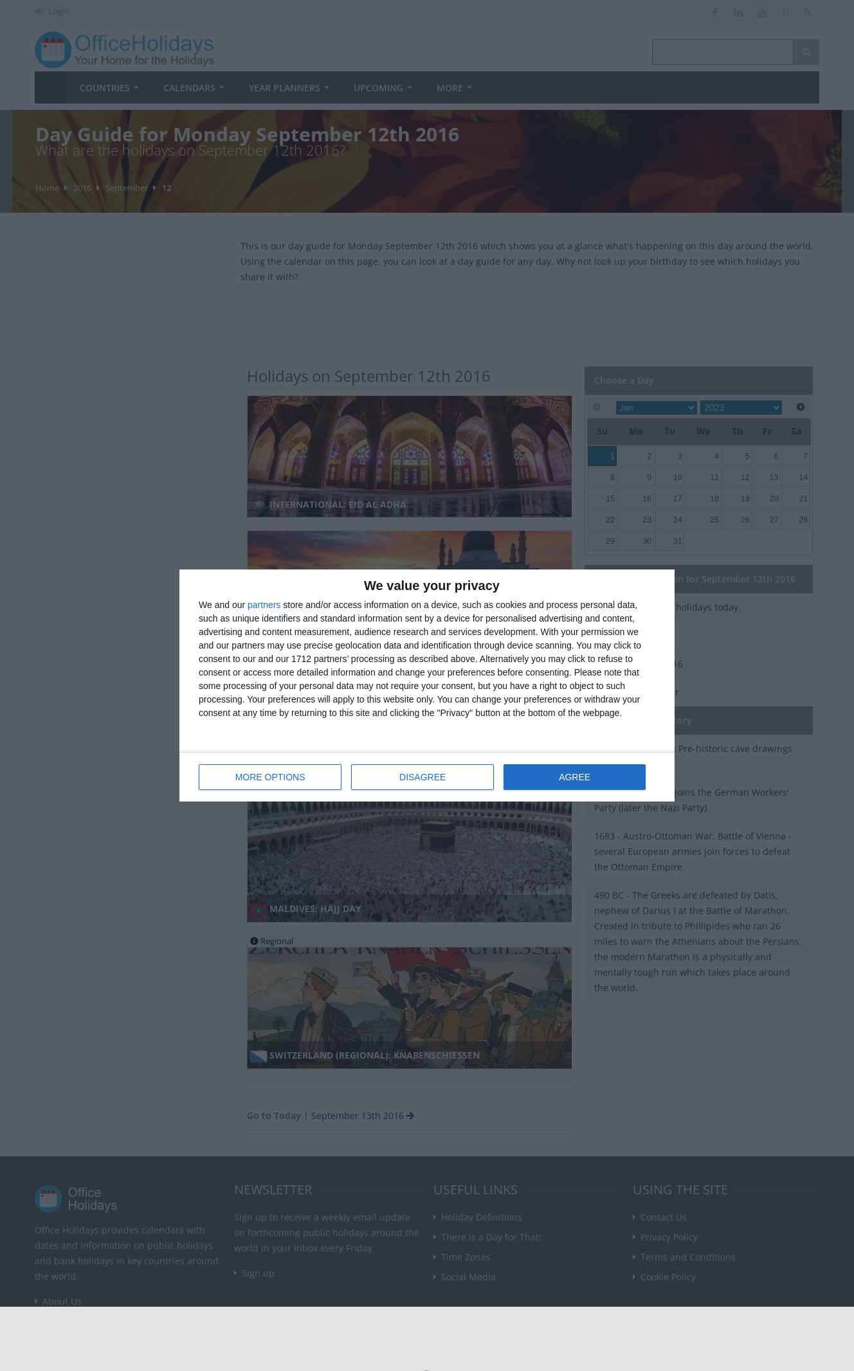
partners (264, 604)
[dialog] (427, 685)
